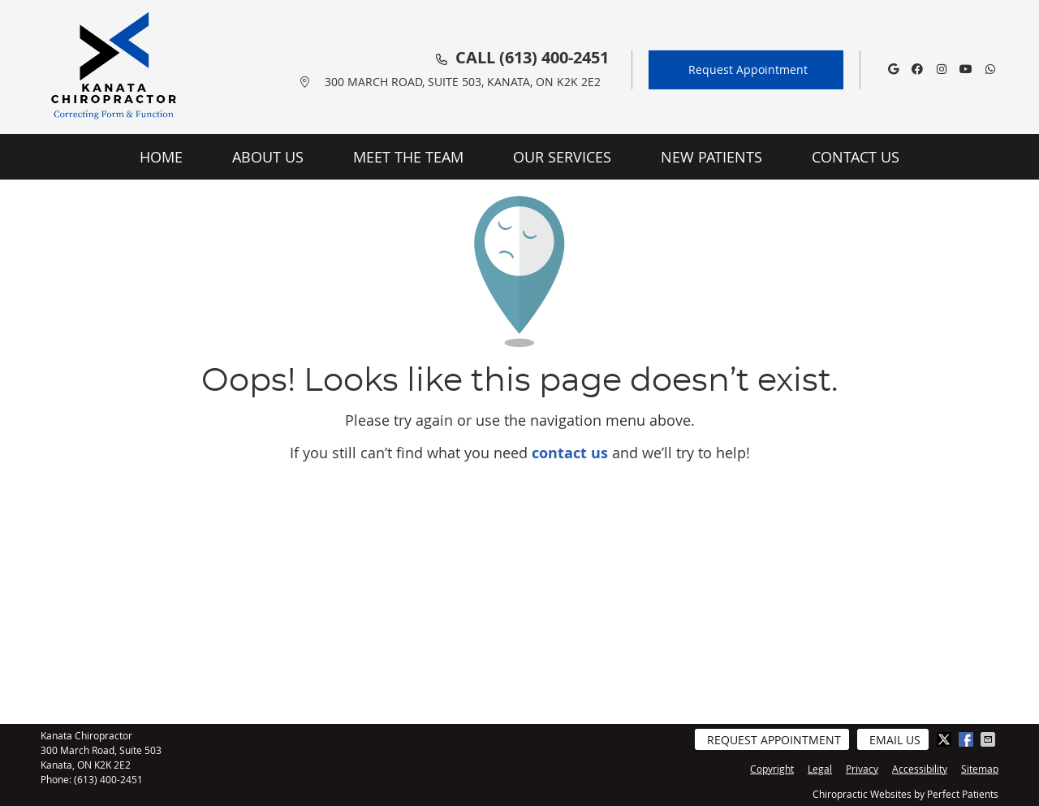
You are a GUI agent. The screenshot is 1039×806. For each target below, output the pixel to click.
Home (161, 157)
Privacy (862, 768)
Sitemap (979, 768)
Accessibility (919, 768)
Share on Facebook (967, 739)
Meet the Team (408, 157)
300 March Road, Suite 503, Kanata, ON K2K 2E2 (463, 81)
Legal (820, 768)
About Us (268, 157)
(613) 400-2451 (554, 57)
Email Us (894, 740)
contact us (570, 453)
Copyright (772, 768)
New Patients (711, 157)
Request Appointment (748, 69)
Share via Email (989, 739)
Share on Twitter (946, 739)
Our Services (562, 157)
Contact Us (855, 157)
